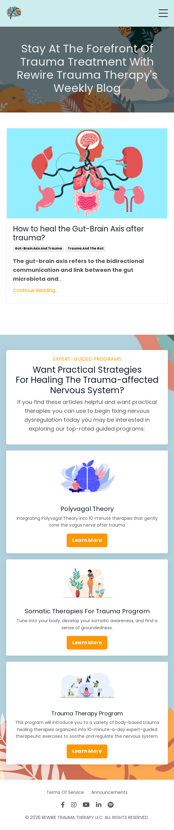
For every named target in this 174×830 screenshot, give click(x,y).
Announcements (109, 792)
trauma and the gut (86, 248)
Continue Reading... (35, 290)
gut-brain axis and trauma (38, 248)
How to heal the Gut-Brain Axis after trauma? (78, 233)
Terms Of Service (65, 792)
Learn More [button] (87, 540)
